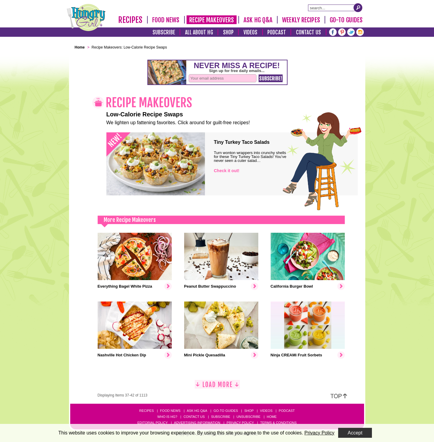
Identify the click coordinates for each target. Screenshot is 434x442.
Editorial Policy (152, 423)
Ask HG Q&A (258, 20)
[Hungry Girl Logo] (86, 17)
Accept (355, 432)
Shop (228, 32)
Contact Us (308, 32)
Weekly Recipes (301, 20)
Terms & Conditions (278, 423)
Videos (251, 32)
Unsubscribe (248, 416)
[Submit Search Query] (358, 7)
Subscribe (164, 32)
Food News (166, 20)
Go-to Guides (225, 410)
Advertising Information (197, 423)
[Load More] (217, 386)
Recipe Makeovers (211, 20)
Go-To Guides (346, 20)
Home (272, 416)
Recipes (130, 20)
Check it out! (227, 170)
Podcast (276, 32)
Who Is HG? (167, 416)
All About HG (199, 32)
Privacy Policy (240, 423)
